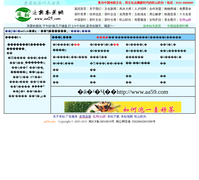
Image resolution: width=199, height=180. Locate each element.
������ (135, 57)
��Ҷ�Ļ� (168, 44)
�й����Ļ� (63, 44)
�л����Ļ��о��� (70, 57)
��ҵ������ (173, 50)
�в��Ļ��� (63, 63)
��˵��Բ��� (138, 63)
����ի (60, 50)
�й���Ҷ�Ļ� (101, 44)
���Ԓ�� (98, 57)
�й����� (99, 50)
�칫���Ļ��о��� (106, 63)
